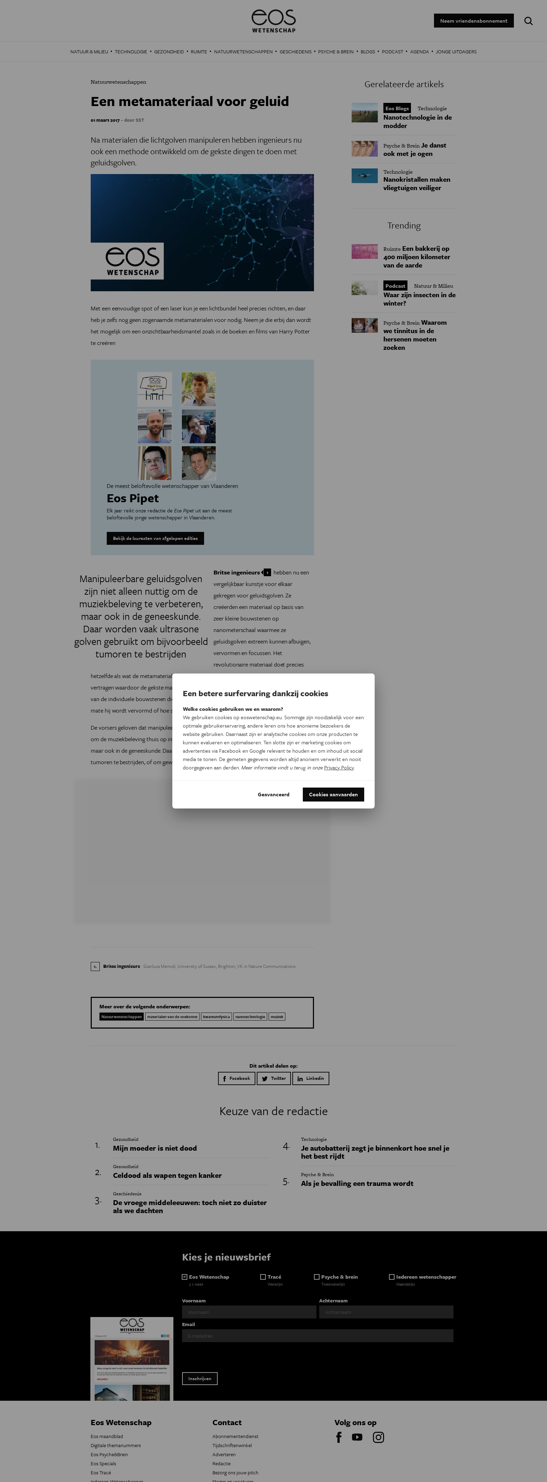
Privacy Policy (339, 767)
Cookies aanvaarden (333, 794)
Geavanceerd (274, 794)
